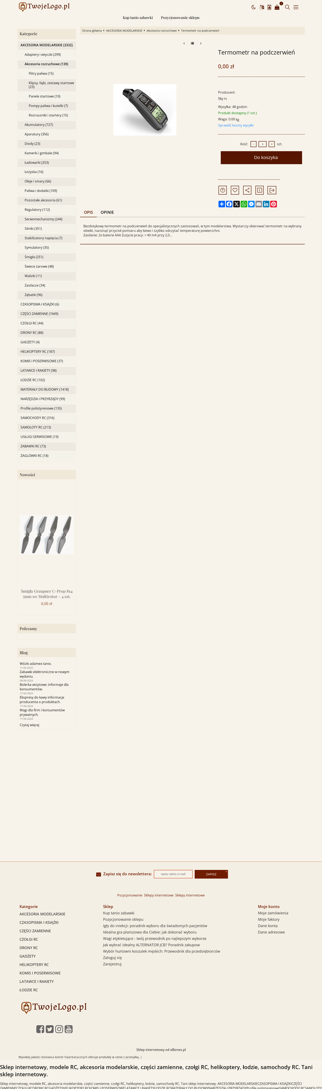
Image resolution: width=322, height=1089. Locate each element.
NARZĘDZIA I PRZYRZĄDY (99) (43, 399)
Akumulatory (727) (39, 125)
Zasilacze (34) (35, 285)
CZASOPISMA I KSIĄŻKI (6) (40, 304)
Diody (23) (32, 144)
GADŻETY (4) (30, 342)
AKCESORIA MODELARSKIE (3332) (47, 45)
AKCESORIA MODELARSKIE (124, 30)
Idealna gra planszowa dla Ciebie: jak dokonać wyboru (150, 932)
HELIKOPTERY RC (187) (38, 352)
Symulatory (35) (37, 248)
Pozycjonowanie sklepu (180, 17)
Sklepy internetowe (159, 895)
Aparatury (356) (37, 134)
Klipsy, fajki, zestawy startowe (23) (51, 85)
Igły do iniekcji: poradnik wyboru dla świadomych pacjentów (155, 925)
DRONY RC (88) (32, 333)
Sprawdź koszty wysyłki (236, 125)
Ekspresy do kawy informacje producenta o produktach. (42, 699)
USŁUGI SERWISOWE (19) (40, 437)
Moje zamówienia (273, 912)
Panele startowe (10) (44, 96)
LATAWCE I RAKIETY (37, 981)
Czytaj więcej (29, 725)
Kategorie (28, 33)
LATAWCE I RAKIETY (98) (39, 371)
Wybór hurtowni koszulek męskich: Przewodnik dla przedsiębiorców (161, 951)
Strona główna (92, 30)
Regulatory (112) (37, 210)
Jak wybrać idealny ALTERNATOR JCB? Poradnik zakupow (151, 944)
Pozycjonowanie (129, 895)
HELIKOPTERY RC (34, 964)
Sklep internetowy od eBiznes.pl (161, 1049)
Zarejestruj (112, 963)
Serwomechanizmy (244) (43, 219)
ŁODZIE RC (29, 989)
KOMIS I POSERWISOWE (40, 973)
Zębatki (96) (34, 295)
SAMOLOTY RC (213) (36, 427)
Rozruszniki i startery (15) (48, 115)
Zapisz (211, 874)
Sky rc (222, 98)
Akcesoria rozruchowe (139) (46, 64)
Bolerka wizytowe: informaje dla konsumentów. (44, 686)
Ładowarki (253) (37, 163)
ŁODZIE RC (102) (33, 380)
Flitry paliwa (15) (41, 73)
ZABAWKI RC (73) (33, 446)
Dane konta (268, 925)
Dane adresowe (271, 932)
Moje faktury (268, 919)
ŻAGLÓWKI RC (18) (34, 456)
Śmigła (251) (34, 257)
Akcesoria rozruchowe (162, 30)
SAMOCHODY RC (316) (37, 418)
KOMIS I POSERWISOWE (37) (42, 361)
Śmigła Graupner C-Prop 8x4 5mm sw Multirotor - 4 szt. (46, 593)
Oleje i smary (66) (38, 181)
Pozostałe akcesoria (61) (43, 200)
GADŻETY (28, 956)
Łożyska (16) (34, 172)
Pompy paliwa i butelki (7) (48, 106)
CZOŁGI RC (29, 939)
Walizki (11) (33, 276)
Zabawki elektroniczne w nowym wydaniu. (44, 674)
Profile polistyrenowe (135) (41, 408)
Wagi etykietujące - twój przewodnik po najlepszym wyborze (154, 938)
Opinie (107, 212)
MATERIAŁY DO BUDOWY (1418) (45, 389)
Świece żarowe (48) (39, 266)
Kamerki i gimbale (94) (42, 153)
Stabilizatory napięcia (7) (43, 238)
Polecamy (28, 628)
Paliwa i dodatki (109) (41, 191)
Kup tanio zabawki (138, 17)
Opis (88, 212)
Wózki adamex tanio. (36, 663)
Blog (24, 652)
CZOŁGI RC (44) (32, 323)
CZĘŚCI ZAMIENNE (35, 930)
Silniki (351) (33, 229)
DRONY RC (29, 947)
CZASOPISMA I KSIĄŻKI (39, 922)
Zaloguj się (112, 957)
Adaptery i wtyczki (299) (43, 55)
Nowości (27, 474)
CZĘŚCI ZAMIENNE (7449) (39, 314)
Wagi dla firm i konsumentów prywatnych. (42, 712)
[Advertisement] (161, 768)
